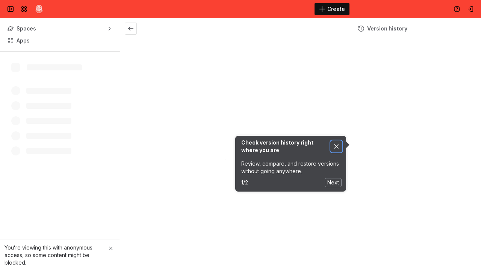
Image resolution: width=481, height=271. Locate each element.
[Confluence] (39, 9)
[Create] (332, 9)
